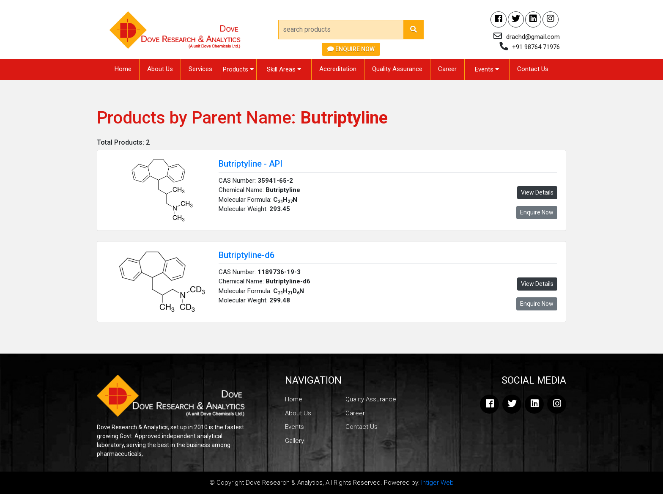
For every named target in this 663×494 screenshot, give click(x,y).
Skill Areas (284, 69)
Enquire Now (351, 49)
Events (487, 69)
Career (447, 69)
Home (123, 69)
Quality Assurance (397, 69)
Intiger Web (437, 482)
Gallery (294, 441)
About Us (160, 69)
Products (238, 69)
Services (200, 69)
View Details (537, 192)
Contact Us (532, 69)
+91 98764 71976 (536, 47)
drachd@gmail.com (533, 37)
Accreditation (337, 69)
